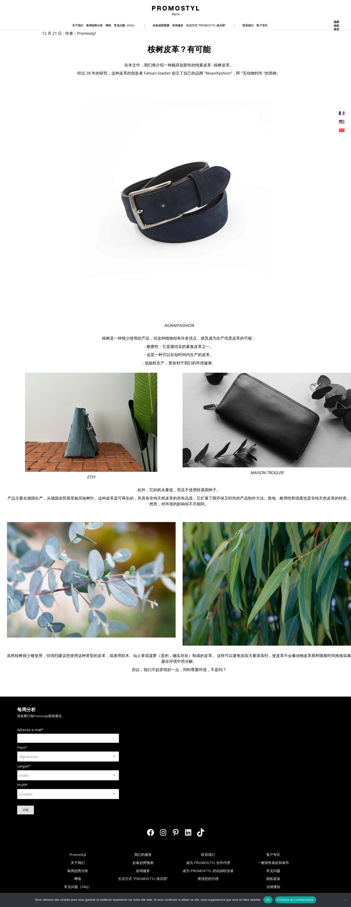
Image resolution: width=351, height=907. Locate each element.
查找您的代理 (208, 878)
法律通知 (273, 886)
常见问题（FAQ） (78, 886)
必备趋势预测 (142, 862)
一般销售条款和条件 (273, 862)
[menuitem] (342, 113)
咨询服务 (143, 870)
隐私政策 (273, 878)
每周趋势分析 (77, 870)
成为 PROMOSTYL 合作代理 (208, 862)
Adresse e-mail (30, 730)
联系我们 (208, 854)
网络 (77, 878)
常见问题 (273, 870)
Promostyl (77, 854)
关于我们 (78, 862)
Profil (22, 785)
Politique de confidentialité (295, 899)
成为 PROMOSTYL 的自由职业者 (208, 870)
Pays (22, 747)
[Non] (345, 900)
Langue (24, 766)
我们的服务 (143, 854)
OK (268, 899)
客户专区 (273, 854)
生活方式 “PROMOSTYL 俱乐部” (143, 878)
